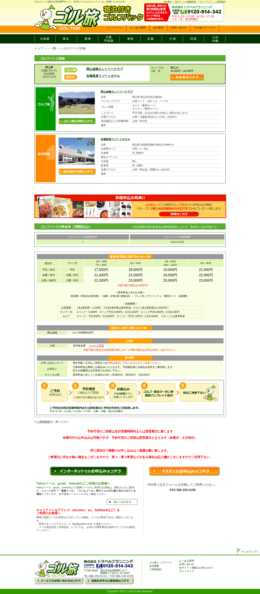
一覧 (53, 48)
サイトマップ (205, 2)
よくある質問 (186, 560)
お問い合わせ (186, 564)
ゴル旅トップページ (160, 562)
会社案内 (167, 2)
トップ (38, 48)
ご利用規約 (220, 2)
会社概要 (154, 566)
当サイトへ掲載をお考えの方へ (196, 567)
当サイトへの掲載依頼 (185, 2)
